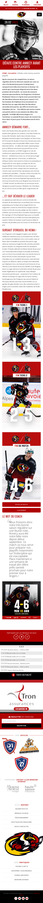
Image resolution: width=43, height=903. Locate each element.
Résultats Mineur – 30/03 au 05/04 (18, 667)
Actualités (12, 73)
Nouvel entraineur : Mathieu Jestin (19, 663)
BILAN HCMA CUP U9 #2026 (16, 660)
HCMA (4, 73)
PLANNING (26, 3)
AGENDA (15, 3)
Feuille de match (21, 504)
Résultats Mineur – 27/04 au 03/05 (18, 650)
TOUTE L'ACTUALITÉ (21, 675)
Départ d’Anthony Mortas (16, 670)
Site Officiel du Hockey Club (20, 8)
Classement (21, 510)
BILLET (6, 3)
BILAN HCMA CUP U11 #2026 (16, 656)
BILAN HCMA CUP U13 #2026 (16, 653)
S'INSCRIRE (37, 3)
